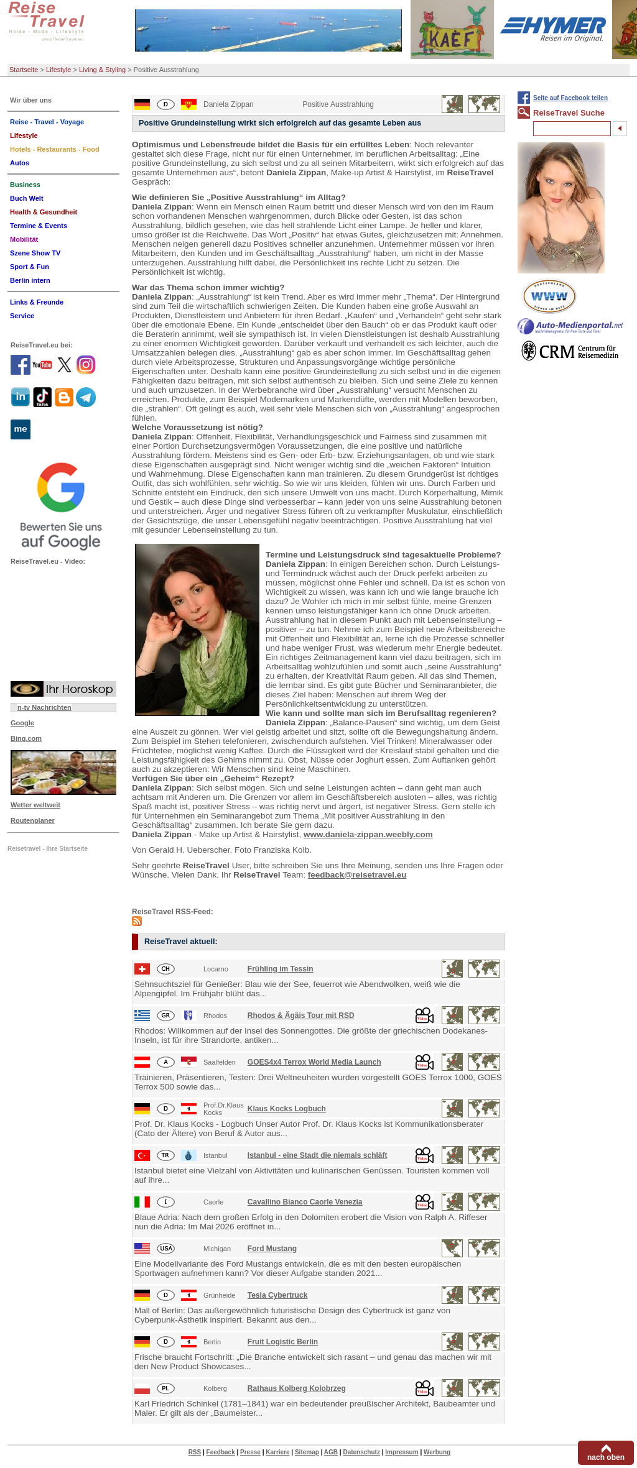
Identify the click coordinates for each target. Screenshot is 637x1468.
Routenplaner (33, 820)
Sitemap (307, 1452)
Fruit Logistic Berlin (283, 1341)
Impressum (401, 1452)
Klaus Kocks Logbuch (287, 1108)
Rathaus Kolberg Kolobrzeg (297, 1388)
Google (22, 723)
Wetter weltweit (35, 805)
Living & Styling (102, 69)
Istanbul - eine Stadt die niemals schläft (318, 1155)
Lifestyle (58, 69)
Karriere (277, 1452)
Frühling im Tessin (281, 969)
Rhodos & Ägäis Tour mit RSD (301, 1015)
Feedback (221, 1452)
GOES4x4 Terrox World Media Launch (314, 1062)
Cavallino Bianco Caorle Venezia (305, 1202)
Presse (250, 1452)
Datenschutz (361, 1452)
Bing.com (26, 738)
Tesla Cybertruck (278, 1295)
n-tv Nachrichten (44, 707)
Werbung (437, 1452)
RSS (195, 1452)
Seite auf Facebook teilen (570, 97)
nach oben (606, 1457)
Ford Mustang (272, 1248)
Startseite (23, 69)
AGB (331, 1452)
